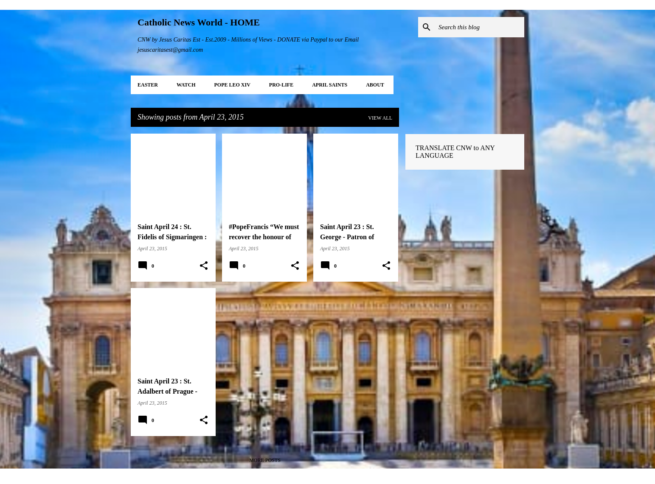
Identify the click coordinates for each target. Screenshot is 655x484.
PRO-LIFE (281, 85)
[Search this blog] (479, 27)
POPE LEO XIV (232, 85)
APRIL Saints (329, 85)
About (375, 85)
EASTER (148, 85)
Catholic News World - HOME (199, 22)
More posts (265, 460)
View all (380, 118)
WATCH (186, 85)
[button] (204, 265)
